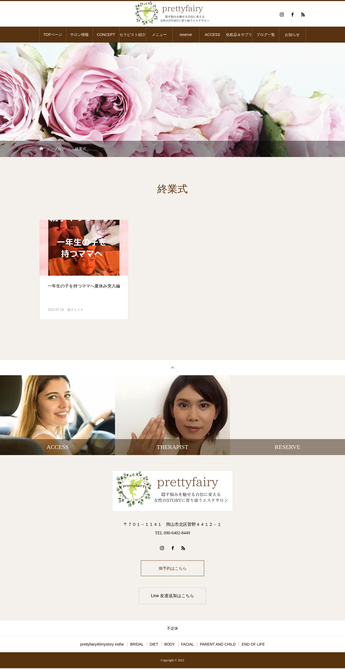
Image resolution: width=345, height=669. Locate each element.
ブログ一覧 (265, 34)
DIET (154, 645)
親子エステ (75, 310)
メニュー (159, 34)
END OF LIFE (253, 645)
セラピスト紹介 (133, 34)
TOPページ (52, 34)
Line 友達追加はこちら (172, 596)
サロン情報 (79, 34)
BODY (169, 645)
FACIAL (187, 645)
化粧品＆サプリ (239, 34)
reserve (186, 34)
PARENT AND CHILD (218, 645)
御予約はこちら (172, 568)
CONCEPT (106, 34)
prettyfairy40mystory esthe (102, 645)
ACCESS (212, 34)
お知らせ (292, 34)
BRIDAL (137, 645)
